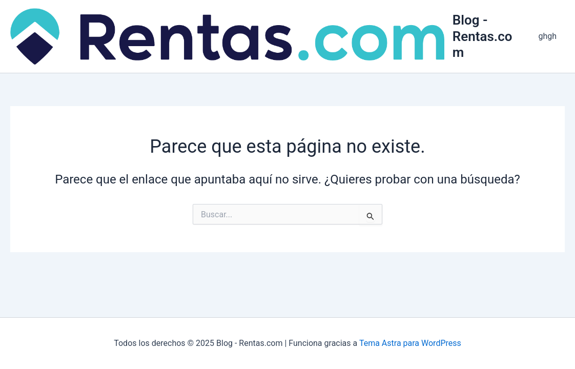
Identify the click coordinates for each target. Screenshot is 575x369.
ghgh (547, 36)
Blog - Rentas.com (482, 35)
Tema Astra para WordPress (410, 343)
